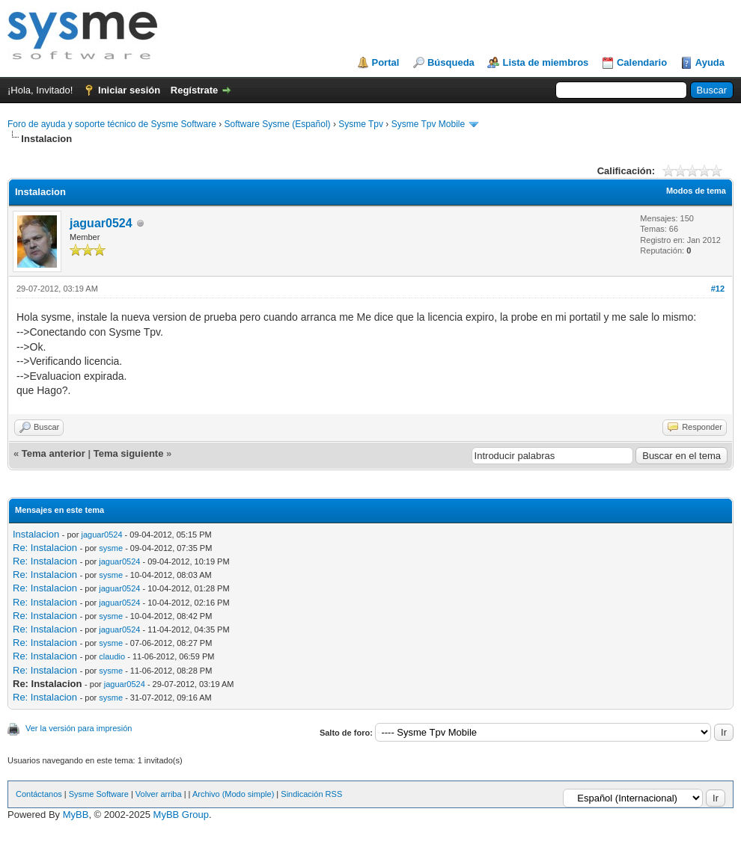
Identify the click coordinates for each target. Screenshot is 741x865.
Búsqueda (451, 62)
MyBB (76, 814)
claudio (112, 656)
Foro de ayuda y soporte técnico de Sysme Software (111, 124)
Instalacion (36, 534)
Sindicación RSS (311, 793)
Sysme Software (99, 793)
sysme (111, 548)
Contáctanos (39, 793)
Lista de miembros (545, 62)
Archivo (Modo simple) (233, 793)
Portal (386, 62)
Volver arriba (158, 793)
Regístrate (195, 90)
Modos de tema (696, 190)
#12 (718, 288)
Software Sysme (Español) (277, 124)
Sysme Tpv (360, 124)
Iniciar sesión (129, 90)
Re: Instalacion (45, 547)
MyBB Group (181, 814)
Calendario (642, 62)
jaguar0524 (101, 223)
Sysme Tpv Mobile (428, 124)
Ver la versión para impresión (78, 728)
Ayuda (710, 62)
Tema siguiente (129, 453)
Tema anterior (53, 453)
